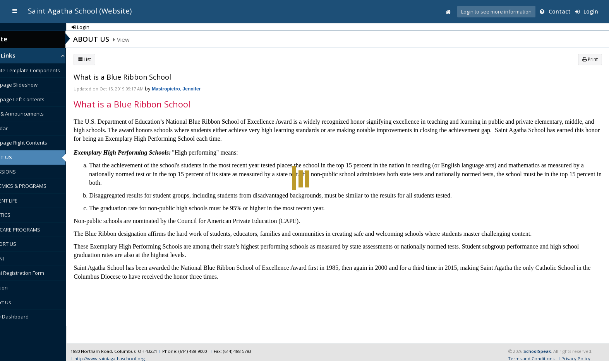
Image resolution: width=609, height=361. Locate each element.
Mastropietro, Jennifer (196, 89)
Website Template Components (43, 70)
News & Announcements (34, 113)
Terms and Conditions (531, 351)
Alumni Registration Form (35, 272)
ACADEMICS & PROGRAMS (36, 185)
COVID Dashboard (27, 316)
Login (588, 11)
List (104, 59)
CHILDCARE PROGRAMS (33, 229)
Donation (16, 287)
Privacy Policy (575, 351)
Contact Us (18, 302)
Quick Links (19, 55)
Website (14, 39)
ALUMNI (15, 258)
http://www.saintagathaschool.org (128, 351)
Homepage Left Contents (35, 99)
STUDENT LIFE (21, 200)
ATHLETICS (18, 214)
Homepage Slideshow (31, 84)
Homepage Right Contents (36, 142)
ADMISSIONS (21, 171)
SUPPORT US (21, 243)
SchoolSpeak (537, 344)
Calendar (16, 128)
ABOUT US (19, 157)
